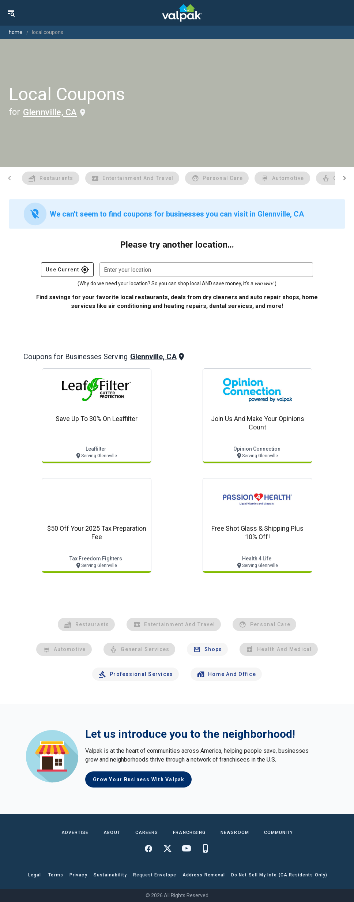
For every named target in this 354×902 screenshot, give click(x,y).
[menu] (11, 13)
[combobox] (206, 269)
